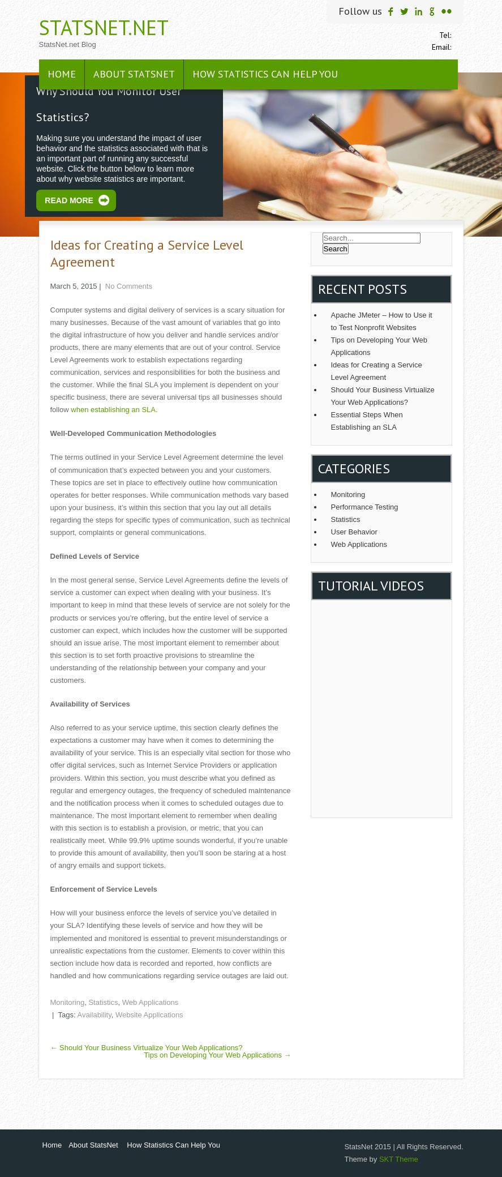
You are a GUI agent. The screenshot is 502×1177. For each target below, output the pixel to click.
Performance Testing (364, 507)
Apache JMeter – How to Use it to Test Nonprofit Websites (381, 321)
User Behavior (354, 532)
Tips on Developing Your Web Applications (217, 1055)
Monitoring (67, 1002)
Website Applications (149, 1015)
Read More (69, 200)
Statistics (103, 1002)
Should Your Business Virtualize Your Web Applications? (146, 1047)
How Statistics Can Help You (265, 73)
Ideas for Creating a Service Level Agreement (376, 371)
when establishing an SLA (113, 409)
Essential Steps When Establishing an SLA (367, 420)
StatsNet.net (104, 27)
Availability (94, 1015)
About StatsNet (134, 73)
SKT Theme (398, 1159)
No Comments (128, 286)
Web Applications (150, 1002)
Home (62, 73)
